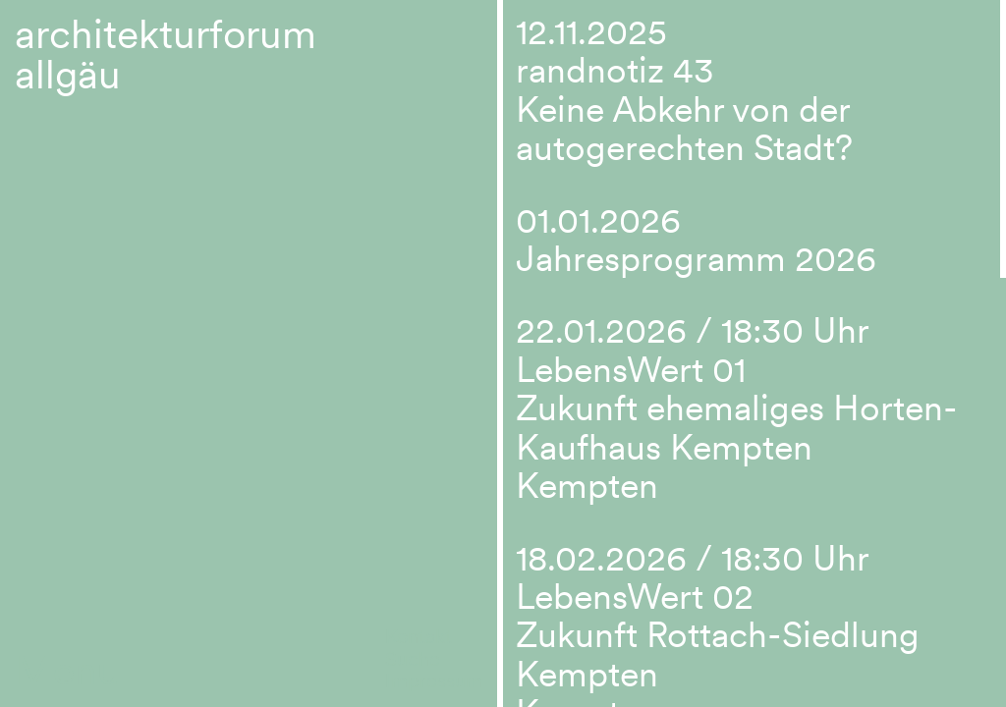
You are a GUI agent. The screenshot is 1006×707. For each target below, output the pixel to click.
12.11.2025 (591, 32)
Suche (412, 659)
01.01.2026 (598, 220)
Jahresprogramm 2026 (696, 259)
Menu (67, 670)
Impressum (433, 680)
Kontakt (418, 636)
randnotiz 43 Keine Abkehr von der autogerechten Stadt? (684, 109)
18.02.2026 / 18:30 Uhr (692, 558)
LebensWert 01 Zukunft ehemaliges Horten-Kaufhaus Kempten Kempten (737, 428)
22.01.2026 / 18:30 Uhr (692, 330)
